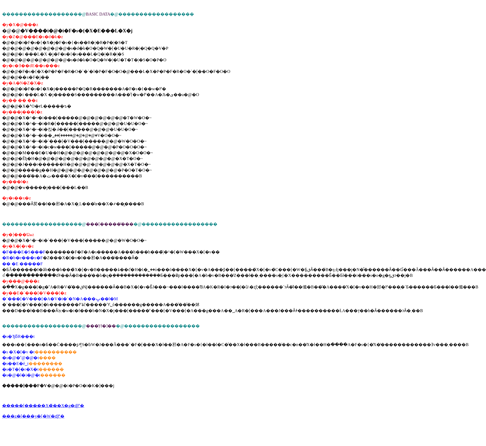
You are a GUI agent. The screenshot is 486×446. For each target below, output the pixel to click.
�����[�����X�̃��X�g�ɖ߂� (43, 405)
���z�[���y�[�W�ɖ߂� (33, 416)
